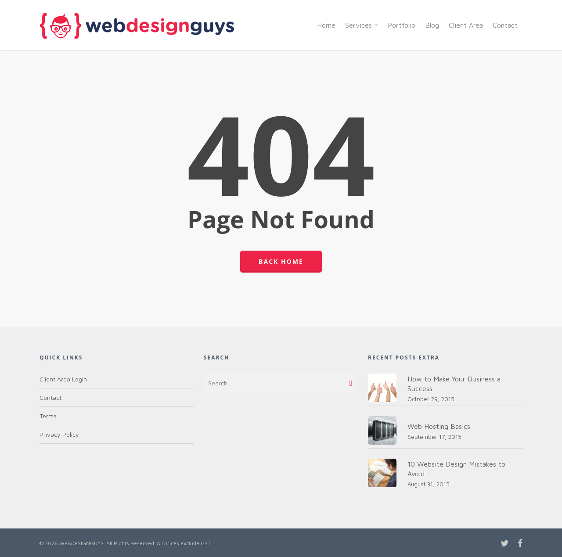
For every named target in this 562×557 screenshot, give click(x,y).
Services (362, 25)
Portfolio (401, 25)
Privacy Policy (59, 434)
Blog (432, 25)
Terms (48, 416)
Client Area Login (63, 379)
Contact (505, 25)
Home (326, 25)
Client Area (466, 25)
